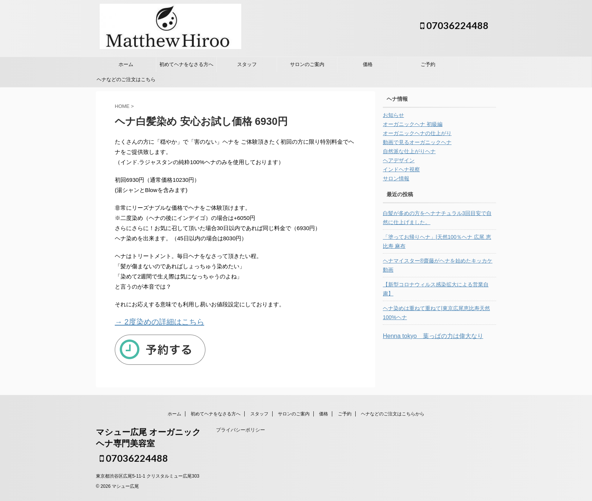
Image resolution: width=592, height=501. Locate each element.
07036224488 (454, 25)
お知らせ (393, 115)
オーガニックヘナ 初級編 (412, 124)
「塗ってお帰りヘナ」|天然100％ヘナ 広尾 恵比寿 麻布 (437, 241)
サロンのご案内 (307, 64)
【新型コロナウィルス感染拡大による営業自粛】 (436, 289)
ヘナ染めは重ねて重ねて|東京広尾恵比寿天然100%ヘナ (436, 312)
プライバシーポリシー (240, 430)
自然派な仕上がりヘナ (409, 151)
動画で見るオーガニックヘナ (417, 142)
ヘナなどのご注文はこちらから (126, 82)
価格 (368, 64)
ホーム (126, 64)
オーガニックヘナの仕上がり (417, 133)
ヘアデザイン (399, 160)
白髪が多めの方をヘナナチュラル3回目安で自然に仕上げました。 (437, 217)
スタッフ (247, 64)
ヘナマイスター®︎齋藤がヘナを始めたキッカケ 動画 (437, 265)
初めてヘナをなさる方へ (186, 64)
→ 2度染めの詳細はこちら (159, 322)
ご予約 (428, 64)
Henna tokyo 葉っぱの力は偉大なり (433, 336)
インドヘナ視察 (401, 169)
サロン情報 (396, 178)
